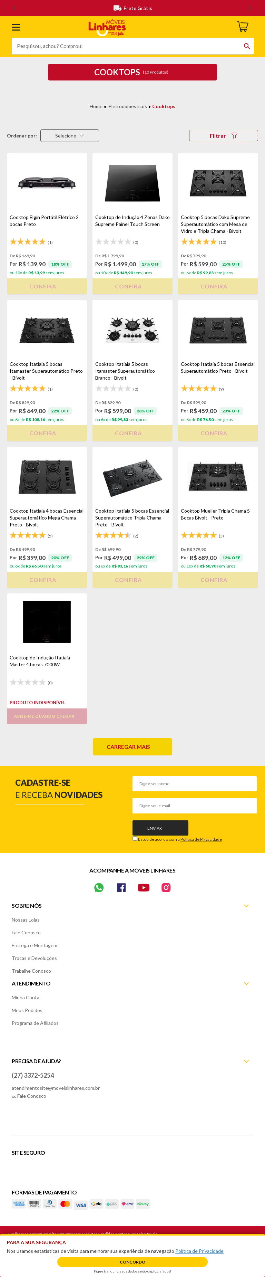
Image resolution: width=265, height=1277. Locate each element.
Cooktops (163, 106)
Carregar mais (128, 746)
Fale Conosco (26, 932)
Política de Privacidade (201, 839)
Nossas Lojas (26, 920)
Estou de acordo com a (180, 839)
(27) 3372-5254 (33, 1075)
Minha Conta (25, 997)
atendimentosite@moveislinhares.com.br (56, 1088)
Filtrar (223, 135)
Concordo (132, 1262)
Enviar (154, 828)
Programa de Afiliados (35, 1023)
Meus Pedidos (27, 1010)
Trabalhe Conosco (31, 971)
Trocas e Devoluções (34, 958)
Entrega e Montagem (34, 945)
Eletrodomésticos (128, 106)
